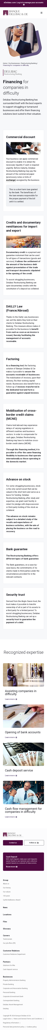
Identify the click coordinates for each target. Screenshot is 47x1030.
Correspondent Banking (11, 1000)
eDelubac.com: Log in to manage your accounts (23, 3)
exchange (10, 180)
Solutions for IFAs (9, 965)
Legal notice (7, 1019)
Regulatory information (11, 1023)
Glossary (7, 929)
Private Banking (8, 984)
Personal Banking (9, 992)
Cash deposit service (19, 770)
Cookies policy (32, 1027)
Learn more (10, 699)
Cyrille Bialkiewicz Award (11, 900)
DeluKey (6, 1009)
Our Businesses (14, 63)
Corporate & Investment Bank (13, 996)
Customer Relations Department (14, 954)
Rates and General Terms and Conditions (28, 1019)
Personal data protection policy (13, 1027)
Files (5, 922)
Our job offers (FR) (9, 943)
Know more (10, 867)
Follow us (34, 843)
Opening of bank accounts (22, 732)
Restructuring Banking (29, 63)
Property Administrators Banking (14, 980)
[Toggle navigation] (41, 12)
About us (6, 884)
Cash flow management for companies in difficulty (23, 810)
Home (5, 63)
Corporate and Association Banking (15, 988)
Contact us (13, 843)
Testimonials (7, 939)
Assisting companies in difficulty (20, 692)
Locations (7, 915)
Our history (7, 888)
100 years (6, 896)
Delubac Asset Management (13, 1004)
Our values (7, 892)
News (5, 907)
